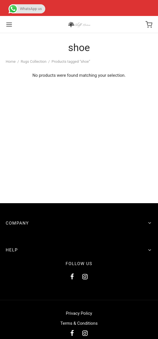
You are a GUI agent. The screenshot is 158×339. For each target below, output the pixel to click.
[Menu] (9, 24)
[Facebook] (72, 277)
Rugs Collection (33, 61)
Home (11, 61)
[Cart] (148, 24)
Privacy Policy (79, 313)
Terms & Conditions (79, 323)
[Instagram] (85, 277)
